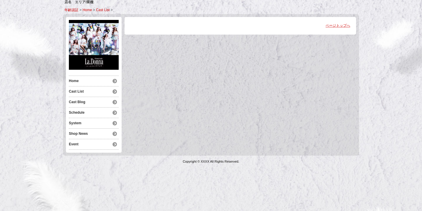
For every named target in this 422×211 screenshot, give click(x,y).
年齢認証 (71, 10)
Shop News (78, 134)
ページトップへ (338, 25)
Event (74, 144)
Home (87, 10)
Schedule (76, 112)
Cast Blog (77, 102)
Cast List (103, 10)
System (75, 123)
